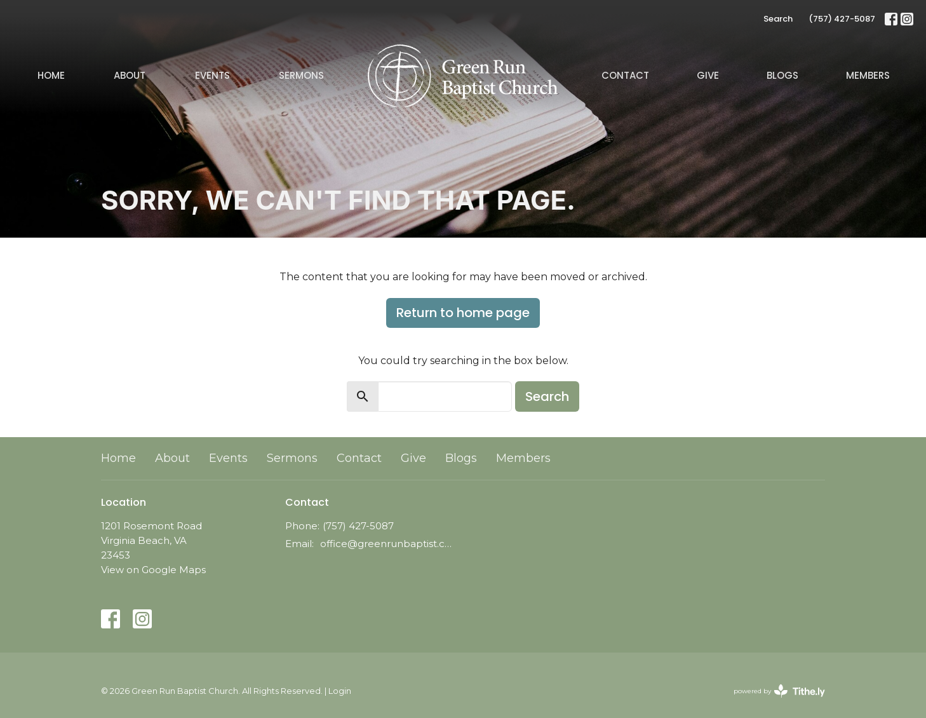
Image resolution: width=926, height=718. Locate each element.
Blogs (782, 75)
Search (778, 19)
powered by (779, 691)
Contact (625, 75)
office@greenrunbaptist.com (388, 544)
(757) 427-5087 (842, 19)
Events (212, 75)
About (129, 75)
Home (51, 75)
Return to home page (463, 313)
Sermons (301, 75)
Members (868, 75)
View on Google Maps (153, 570)
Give (708, 75)
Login (339, 691)
